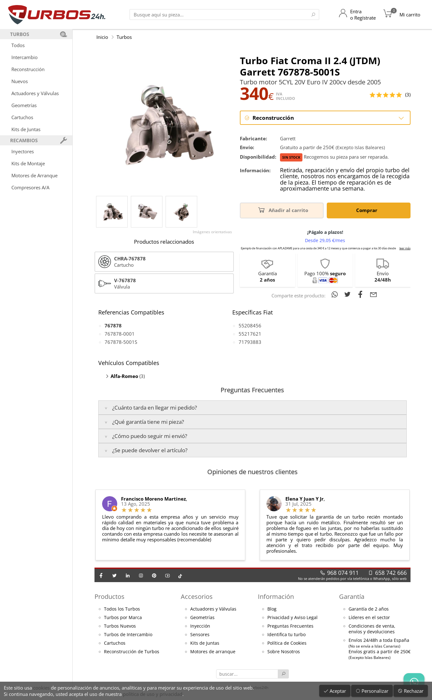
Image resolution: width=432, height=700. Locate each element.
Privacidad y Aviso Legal (292, 617)
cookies (41, 688)
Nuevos (19, 81)
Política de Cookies (287, 643)
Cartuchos (22, 117)
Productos (109, 596)
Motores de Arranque (34, 175)
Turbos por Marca (123, 617)
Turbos (124, 37)
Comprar (368, 209)
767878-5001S (121, 342)
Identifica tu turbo (286, 634)
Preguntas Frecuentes (290, 626)
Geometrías (24, 105)
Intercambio (24, 57)
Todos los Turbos (122, 609)
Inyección (200, 626)
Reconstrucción (28, 69)
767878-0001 (120, 334)
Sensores (200, 634)
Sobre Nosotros (283, 651)
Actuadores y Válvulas (35, 93)
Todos (18, 45)
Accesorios (197, 596)
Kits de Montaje (28, 163)
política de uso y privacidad (152, 694)
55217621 (250, 334)
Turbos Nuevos (120, 626)
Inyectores (22, 151)
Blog (272, 609)
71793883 (250, 342)
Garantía (351, 596)
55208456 (250, 325)
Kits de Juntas (25, 129)
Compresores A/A (30, 187)
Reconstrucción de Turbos (131, 651)
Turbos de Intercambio (128, 634)
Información (276, 596)
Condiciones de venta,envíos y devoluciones (372, 629)
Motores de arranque (212, 651)
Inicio (102, 37)
